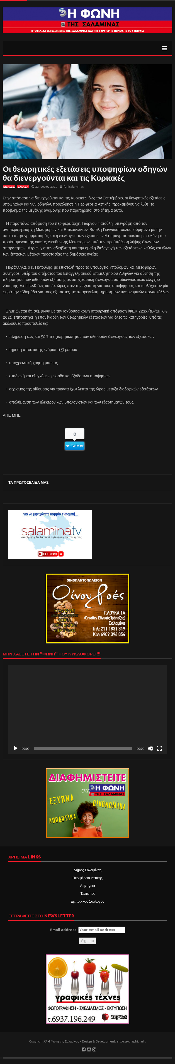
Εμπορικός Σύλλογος (87, 901)
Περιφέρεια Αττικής (87, 878)
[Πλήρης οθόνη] (159, 748)
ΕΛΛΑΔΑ (23, 186)
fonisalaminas (74, 187)
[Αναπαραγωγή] (15, 748)
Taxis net (88, 893)
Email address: (87, 930)
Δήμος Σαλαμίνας (87, 870)
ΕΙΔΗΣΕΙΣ (9, 186)
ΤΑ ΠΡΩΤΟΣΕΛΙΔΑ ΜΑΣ (28, 482)
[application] (87, 709)
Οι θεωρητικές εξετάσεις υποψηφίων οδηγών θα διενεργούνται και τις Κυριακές (85, 173)
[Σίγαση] (150, 748)
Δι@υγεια (87, 886)
